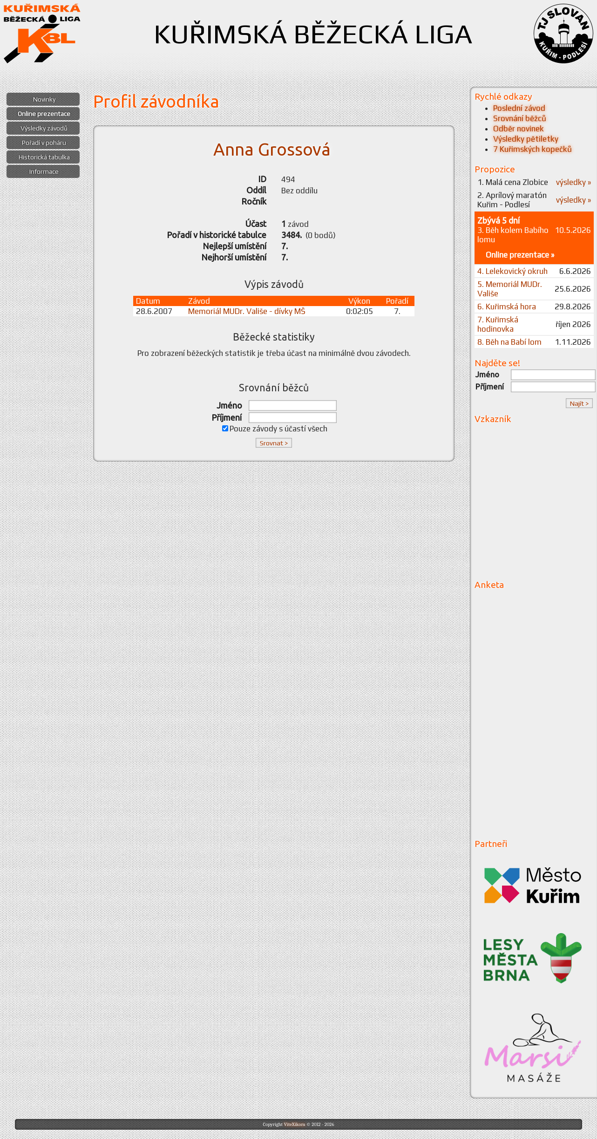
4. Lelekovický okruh (512, 271)
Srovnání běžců (519, 118)
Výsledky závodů (44, 128)
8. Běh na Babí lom (509, 342)
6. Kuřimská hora (506, 306)
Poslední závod (519, 108)
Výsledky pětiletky (525, 138)
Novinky (44, 99)
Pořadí (397, 301)
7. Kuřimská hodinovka (497, 324)
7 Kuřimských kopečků (532, 149)
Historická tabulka (44, 157)
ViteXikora (294, 1124)
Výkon (359, 301)
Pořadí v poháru (44, 142)
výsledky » (573, 182)
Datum (148, 301)
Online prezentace (44, 113)
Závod (199, 301)
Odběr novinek (518, 128)
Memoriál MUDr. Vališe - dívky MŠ (246, 311)
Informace (44, 171)
